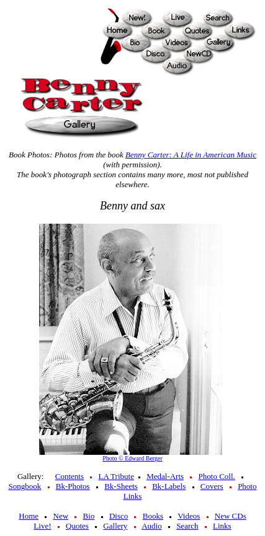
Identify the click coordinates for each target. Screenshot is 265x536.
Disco (118, 516)
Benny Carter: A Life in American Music (190, 154)
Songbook (25, 486)
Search (187, 525)
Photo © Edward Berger (132, 458)
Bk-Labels (169, 486)
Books (153, 516)
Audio (151, 525)
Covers (211, 486)
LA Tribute (115, 476)
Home (28, 516)
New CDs (230, 516)
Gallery (115, 525)
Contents (69, 476)
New (61, 516)
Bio (89, 516)
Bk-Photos (73, 486)
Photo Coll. (217, 476)
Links (222, 525)
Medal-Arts (165, 476)
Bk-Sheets (120, 486)
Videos (188, 516)
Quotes (77, 525)
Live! (42, 525)
